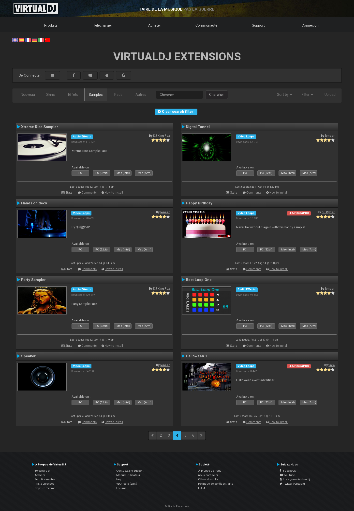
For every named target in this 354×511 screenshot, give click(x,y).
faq (118, 479)
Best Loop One (199, 280)
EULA (202, 488)
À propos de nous (209, 470)
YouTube (287, 475)
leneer (330, 135)
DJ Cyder (328, 212)
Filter (307, 94)
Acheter (154, 25)
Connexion (310, 25)
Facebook (288, 470)
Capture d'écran (45, 488)
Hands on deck (34, 203)
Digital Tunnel (198, 127)
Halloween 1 (196, 356)
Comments (89, 192)
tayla (331, 365)
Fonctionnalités (45, 479)
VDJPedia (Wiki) (126, 483)
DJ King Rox (161, 135)
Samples (96, 94)
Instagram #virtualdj (295, 479)
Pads (118, 94)
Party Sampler (33, 280)
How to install (114, 192)
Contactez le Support (130, 470)
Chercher (216, 94)
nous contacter (208, 475)
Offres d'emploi (208, 479)
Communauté (206, 25)
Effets (73, 94)
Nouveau (28, 94)
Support (258, 25)
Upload (330, 94)
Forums (121, 488)
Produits (51, 25)
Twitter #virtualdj (293, 483)
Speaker (28, 356)
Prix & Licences (44, 483)
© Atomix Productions (177, 506)
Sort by (284, 94)
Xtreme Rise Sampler (39, 127)
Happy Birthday (199, 203)
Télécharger (102, 25)
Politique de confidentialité (215, 483)
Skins (50, 94)
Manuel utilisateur (128, 475)
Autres (140, 94)
